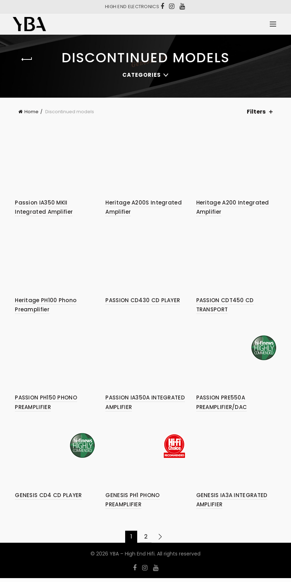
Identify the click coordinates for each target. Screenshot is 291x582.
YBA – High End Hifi (132, 557)
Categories (141, 75)
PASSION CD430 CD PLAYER (142, 302)
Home (31, 111)
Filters (256, 111)
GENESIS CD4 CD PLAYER (46, 498)
